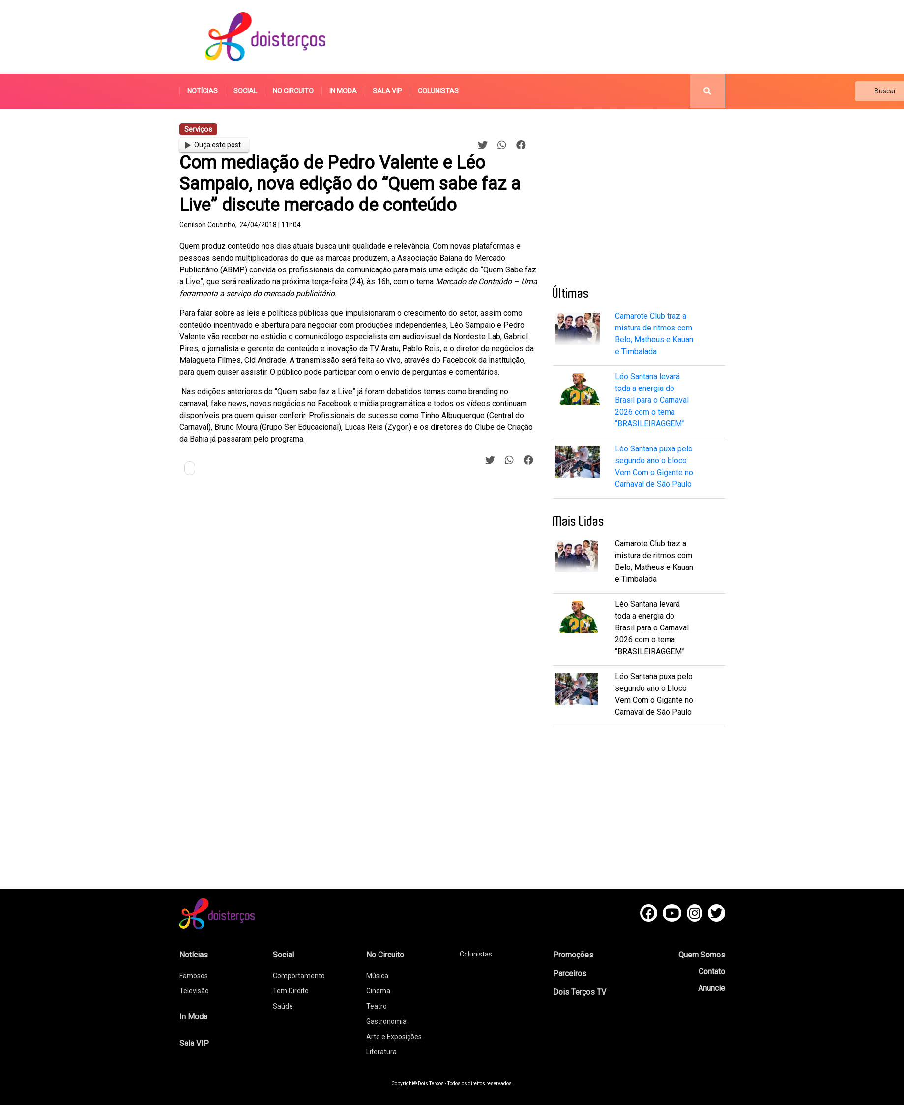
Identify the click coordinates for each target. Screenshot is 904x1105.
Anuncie (711, 988)
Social (245, 91)
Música (377, 976)
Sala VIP (387, 91)
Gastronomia (386, 1021)
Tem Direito (291, 991)
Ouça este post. (213, 145)
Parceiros (569, 973)
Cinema (378, 991)
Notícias (202, 91)
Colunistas (438, 91)
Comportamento (299, 976)
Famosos (193, 976)
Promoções (573, 954)
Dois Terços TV (579, 992)
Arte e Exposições (394, 1037)
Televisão (194, 991)
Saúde (283, 1006)
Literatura (381, 1052)
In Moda (343, 91)
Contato (712, 971)
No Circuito (293, 91)
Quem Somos (701, 954)
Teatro (376, 1006)
